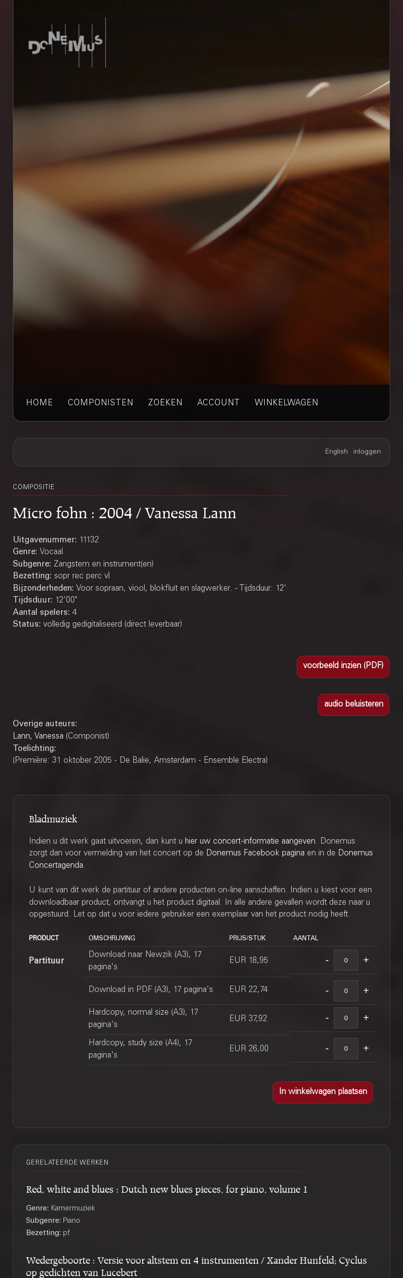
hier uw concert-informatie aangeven (250, 842)
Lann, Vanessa (38, 737)
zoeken (165, 403)
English (336, 452)
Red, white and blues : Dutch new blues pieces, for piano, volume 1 (167, 1187)
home (39, 403)
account (218, 403)
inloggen (367, 452)
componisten (100, 403)
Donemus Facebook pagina (255, 854)
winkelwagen (286, 403)
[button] (343, 667)
